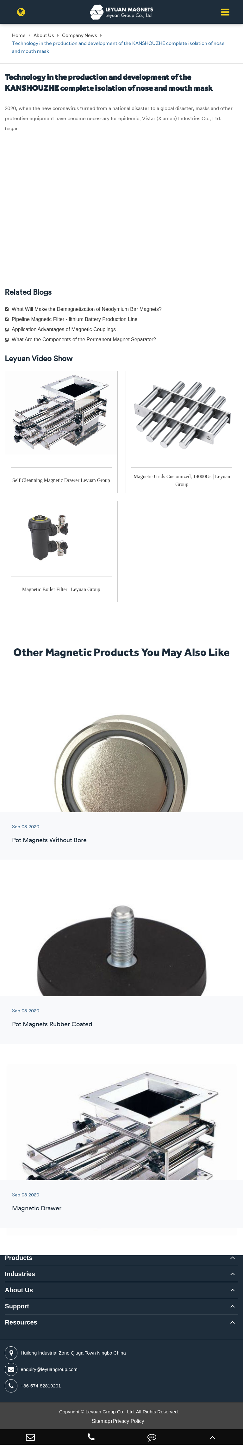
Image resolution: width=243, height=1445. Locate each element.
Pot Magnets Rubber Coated (52, 1024)
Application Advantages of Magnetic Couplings (60, 329)
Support (17, 1306)
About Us (44, 35)
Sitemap (101, 1421)
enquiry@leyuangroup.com (41, 1369)
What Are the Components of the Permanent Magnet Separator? (80, 339)
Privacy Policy (128, 1421)
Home (19, 35)
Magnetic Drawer (36, 1208)
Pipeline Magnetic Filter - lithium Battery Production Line (71, 319)
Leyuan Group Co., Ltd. (111, 1411)
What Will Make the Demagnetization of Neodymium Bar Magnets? (83, 309)
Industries (20, 1273)
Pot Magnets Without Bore (49, 840)
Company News (79, 35)
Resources (21, 1322)
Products (18, 1257)
